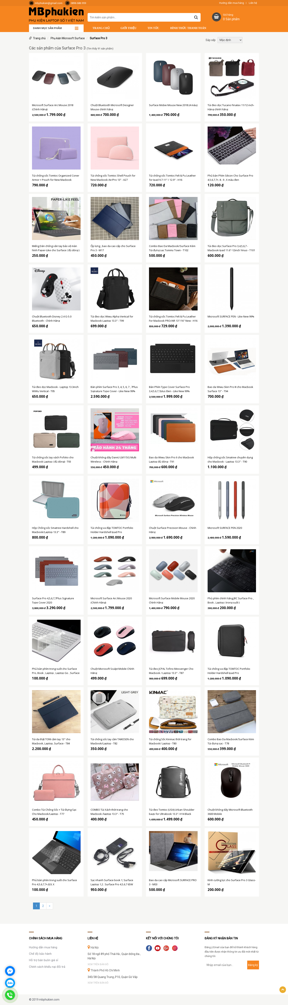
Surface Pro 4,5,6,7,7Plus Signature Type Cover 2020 (53, 600)
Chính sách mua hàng (45, 938)
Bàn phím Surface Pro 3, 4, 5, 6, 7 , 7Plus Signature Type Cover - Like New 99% (114, 388)
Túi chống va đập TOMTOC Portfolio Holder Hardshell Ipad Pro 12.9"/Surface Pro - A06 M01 (112, 529)
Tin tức (153, 28)
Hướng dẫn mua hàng (231, 3)
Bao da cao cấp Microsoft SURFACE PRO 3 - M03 (173, 882)
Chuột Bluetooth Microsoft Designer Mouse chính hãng (112, 106)
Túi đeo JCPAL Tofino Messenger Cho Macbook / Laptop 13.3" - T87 (171, 670)
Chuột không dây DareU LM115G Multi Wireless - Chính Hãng (113, 459)
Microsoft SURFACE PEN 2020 (225, 528)
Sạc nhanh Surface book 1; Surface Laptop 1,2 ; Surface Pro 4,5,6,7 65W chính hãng (112, 882)
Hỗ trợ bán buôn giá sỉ (43, 960)
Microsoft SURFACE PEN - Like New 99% (231, 316)
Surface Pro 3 (98, 38)
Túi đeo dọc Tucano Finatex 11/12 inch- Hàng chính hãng (231, 106)
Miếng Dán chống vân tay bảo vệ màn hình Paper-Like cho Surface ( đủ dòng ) (55, 247)
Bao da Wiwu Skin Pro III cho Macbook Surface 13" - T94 (230, 388)
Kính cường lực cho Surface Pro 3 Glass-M (232, 882)
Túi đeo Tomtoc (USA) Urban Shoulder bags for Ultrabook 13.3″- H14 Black (171, 811)
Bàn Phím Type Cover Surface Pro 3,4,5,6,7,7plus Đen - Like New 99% (169, 388)
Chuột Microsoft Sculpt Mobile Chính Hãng (112, 670)
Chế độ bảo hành (40, 954)
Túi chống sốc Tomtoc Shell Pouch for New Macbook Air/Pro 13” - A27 (113, 177)
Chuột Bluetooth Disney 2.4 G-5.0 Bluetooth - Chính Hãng (51, 318)
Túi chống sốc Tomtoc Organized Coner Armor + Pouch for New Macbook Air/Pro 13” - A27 (55, 177)
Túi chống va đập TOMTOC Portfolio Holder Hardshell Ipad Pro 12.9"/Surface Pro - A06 (229, 670)
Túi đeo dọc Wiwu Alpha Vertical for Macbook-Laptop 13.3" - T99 (112, 318)
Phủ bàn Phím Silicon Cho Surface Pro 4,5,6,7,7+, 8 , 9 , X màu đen (230, 177)
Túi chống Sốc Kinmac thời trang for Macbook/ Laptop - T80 (170, 741)
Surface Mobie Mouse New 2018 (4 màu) (173, 105)
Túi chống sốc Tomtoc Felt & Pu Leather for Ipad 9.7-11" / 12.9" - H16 (172, 177)
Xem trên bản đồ (98, 964)
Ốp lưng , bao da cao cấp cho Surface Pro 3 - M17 (113, 247)
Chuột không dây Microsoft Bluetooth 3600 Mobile (230, 811)
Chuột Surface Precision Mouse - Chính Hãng (172, 529)
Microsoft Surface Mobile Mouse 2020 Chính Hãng (172, 600)
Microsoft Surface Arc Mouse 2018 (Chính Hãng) (52, 106)
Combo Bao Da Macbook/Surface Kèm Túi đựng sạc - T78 (231, 741)
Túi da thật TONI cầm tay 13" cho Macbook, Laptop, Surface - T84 (51, 741)
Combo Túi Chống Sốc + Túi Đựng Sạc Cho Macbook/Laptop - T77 (54, 811)
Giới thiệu (129, 28)
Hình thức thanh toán (188, 28)
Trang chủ (101, 28)
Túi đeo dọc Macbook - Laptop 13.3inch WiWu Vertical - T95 (55, 388)
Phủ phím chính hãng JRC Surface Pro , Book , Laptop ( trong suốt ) (231, 600)
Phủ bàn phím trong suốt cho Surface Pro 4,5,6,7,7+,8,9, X (54, 882)
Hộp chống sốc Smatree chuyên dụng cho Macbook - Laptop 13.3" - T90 (230, 459)
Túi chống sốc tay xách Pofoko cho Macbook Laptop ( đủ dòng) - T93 (53, 459)
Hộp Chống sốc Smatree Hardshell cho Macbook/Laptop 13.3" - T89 (55, 529)
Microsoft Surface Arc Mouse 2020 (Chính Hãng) (111, 600)
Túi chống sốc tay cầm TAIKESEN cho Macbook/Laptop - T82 (112, 741)
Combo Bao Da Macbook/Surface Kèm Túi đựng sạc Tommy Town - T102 (172, 247)
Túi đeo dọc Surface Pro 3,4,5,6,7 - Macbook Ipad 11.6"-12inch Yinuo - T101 (231, 247)
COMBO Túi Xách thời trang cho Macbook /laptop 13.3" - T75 (109, 811)
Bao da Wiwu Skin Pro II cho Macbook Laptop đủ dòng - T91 (171, 459)
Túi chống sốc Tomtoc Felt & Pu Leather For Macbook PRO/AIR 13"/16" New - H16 (173, 318)
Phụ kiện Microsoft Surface (68, 38)
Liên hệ (253, 3)
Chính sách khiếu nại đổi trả (47, 967)
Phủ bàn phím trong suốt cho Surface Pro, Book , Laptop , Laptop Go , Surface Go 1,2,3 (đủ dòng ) (56, 670)
